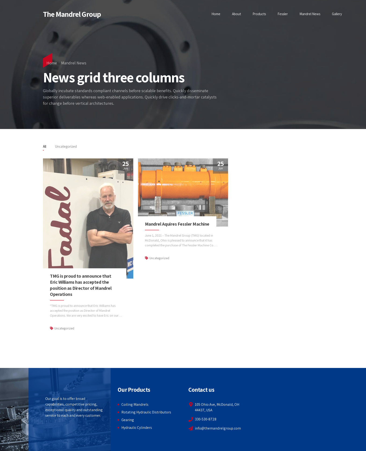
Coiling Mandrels (134, 404)
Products (259, 14)
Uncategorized (64, 328)
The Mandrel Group (72, 14)
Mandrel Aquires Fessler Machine (177, 224)
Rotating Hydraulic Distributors (146, 412)
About (236, 14)
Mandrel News (309, 14)
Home (215, 14)
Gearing (127, 419)
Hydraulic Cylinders (136, 427)
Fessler (283, 14)
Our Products (134, 389)
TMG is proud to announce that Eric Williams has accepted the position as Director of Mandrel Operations (80, 285)
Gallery (337, 14)
